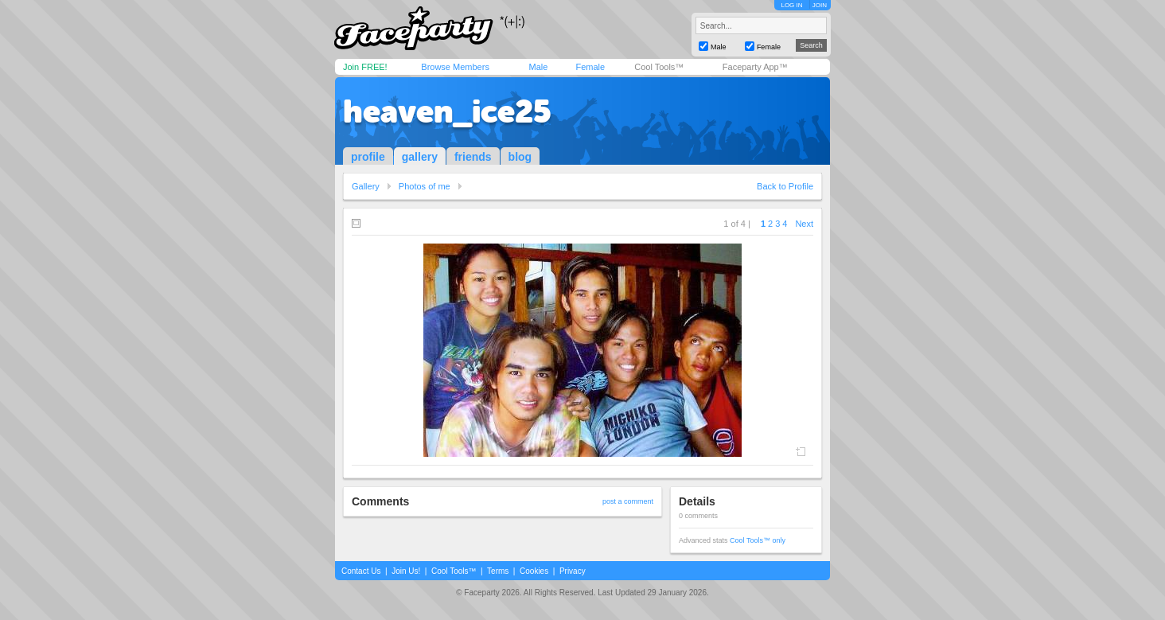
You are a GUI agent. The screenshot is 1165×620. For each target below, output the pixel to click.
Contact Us (360, 571)
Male (537, 67)
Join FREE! (365, 67)
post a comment (627, 501)
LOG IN (791, 5)
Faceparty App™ (755, 67)
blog (520, 156)
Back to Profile (785, 186)
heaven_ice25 (447, 111)
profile (368, 156)
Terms (497, 571)
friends (473, 156)
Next (804, 223)
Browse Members (455, 67)
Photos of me (424, 186)
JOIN (819, 5)
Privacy (572, 571)
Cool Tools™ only (757, 540)
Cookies (534, 571)
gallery (420, 156)
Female (590, 67)
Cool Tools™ (659, 67)
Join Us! (406, 571)
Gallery (366, 186)
